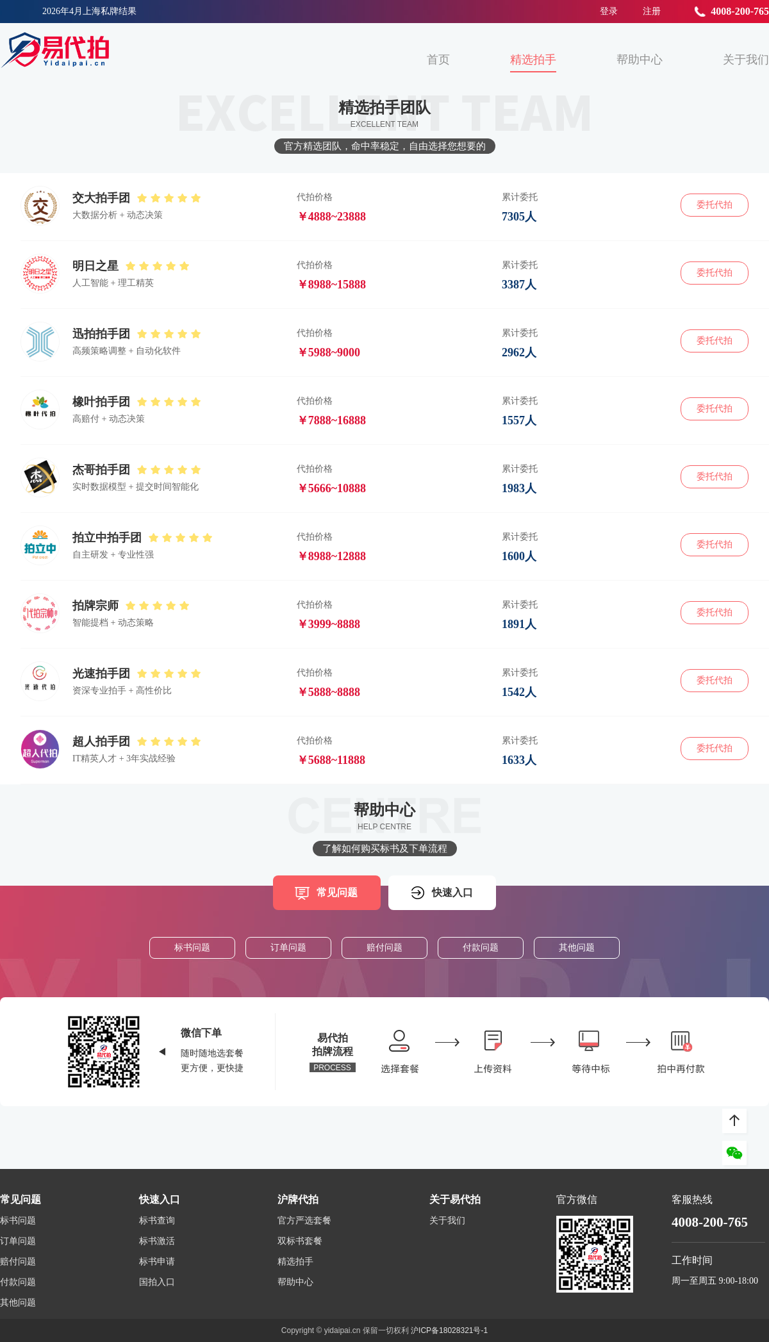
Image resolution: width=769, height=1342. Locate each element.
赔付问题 (384, 947)
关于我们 (746, 59)
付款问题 (481, 947)
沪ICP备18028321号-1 (449, 1330)
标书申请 (157, 1261)
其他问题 (577, 947)
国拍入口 (157, 1282)
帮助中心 (639, 59)
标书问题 (192, 947)
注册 (652, 11)
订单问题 (288, 947)
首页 (438, 59)
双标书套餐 (299, 1241)
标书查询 (157, 1220)
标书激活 (157, 1241)
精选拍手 (533, 59)
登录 (609, 11)
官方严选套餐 (304, 1220)
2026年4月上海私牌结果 (89, 11)
